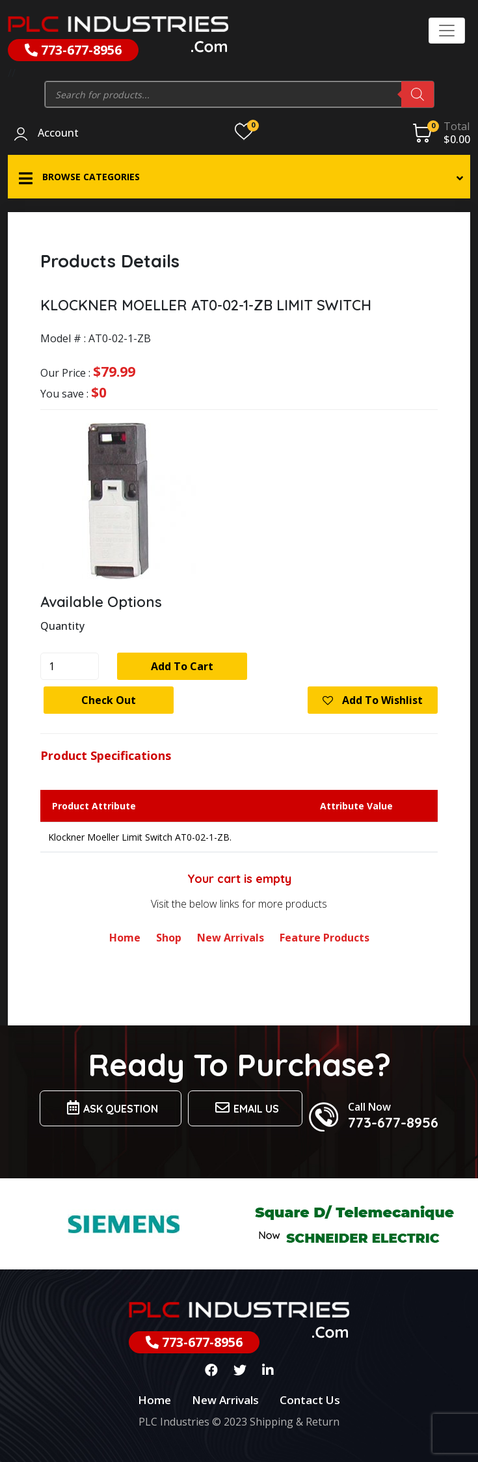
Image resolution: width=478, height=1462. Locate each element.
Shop (168, 937)
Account (58, 133)
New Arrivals (230, 937)
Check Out (108, 700)
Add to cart (182, 666)
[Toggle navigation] (447, 31)
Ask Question (110, 1107)
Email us (245, 1107)
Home (124, 937)
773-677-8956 (73, 50)
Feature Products (324, 937)
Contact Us (310, 1399)
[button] (239, 176)
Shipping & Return (294, 1422)
